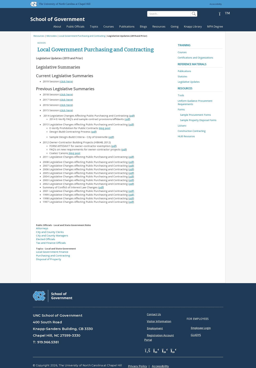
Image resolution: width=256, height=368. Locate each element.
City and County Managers (52, 235)
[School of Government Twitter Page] (156, 350)
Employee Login (201, 328)
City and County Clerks (50, 232)
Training (184, 45)
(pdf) (131, 191)
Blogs (143, 26)
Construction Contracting (192, 131)
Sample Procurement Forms (195, 114)
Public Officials (75, 26)
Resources (158, 26)
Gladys (196, 335)
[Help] (222, 14)
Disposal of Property (48, 259)
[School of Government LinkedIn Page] (165, 350)
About (57, 26)
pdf (132, 115)
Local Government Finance (52, 251)
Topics (94, 26)
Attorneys (42, 228)
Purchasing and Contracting (53, 255)
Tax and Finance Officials (51, 242)
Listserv (182, 125)
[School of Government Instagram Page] (173, 350)
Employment (155, 328)
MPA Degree (215, 26)
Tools (181, 95)
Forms (181, 109)
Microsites (52, 35)
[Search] (169, 14)
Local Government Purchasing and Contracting (82, 35)
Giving (175, 26)
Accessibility (216, 4)
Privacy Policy (137, 366)
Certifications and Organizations (195, 57)
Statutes (182, 76)
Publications (127, 26)
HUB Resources (186, 136)
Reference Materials (192, 64)
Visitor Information (159, 321)
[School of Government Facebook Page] (147, 350)
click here (66, 81)
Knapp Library (193, 26)
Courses (108, 26)
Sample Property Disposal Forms (198, 120)
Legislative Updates (189, 81)
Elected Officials (45, 239)
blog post (104, 128)
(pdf (130, 183)
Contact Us (154, 314)
